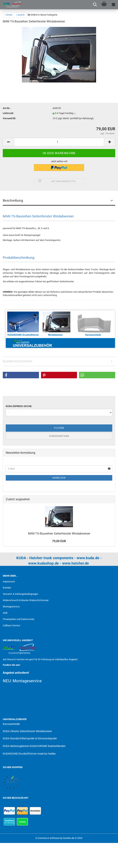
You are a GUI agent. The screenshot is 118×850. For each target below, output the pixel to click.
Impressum (9, 581)
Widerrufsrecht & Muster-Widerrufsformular (26, 600)
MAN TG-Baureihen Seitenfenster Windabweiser (59, 533)
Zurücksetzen (59, 436)
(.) (75, 113)
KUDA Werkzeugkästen (16, 746)
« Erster (8, 14)
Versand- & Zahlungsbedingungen (20, 594)
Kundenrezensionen (17, 361)
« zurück (20, 14)
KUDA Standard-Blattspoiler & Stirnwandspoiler (30, 738)
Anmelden (59, 478)
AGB (5, 612)
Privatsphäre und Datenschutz (18, 619)
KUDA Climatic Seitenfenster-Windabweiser (27, 731)
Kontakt (7, 587)
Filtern (59, 427)
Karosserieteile (11, 723)
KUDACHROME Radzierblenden (47, 746)
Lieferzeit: (8, 113)
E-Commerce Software (47, 838)
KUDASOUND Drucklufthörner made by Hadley (29, 753)
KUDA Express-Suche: (19, 406)
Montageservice (11, 606)
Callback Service (11, 625)
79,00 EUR (59, 541)
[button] (21, 375)
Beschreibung (13, 200)
